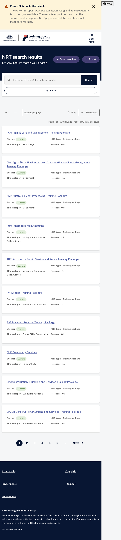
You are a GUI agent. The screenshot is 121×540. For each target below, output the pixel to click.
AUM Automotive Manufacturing (25, 225)
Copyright (70, 471)
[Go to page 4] (42, 443)
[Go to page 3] (34, 443)
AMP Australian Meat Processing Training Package (37, 195)
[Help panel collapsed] (107, 3)
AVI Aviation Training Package (24, 292)
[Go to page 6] (57, 443)
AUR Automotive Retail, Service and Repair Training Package (43, 259)
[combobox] (46, 80)
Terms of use (9, 496)
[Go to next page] (78, 443)
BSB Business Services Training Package (31, 322)
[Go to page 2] (27, 443)
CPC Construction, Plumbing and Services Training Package (42, 382)
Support (71, 484)
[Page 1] (19, 443)
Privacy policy (9, 484)
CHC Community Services (22, 352)
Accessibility (9, 471)
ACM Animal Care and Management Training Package (38, 132)
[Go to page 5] (49, 443)
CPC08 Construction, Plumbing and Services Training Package (44, 411)
